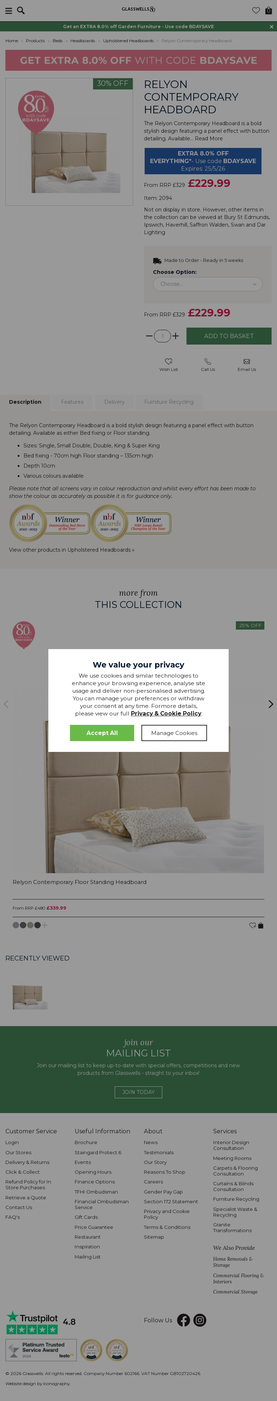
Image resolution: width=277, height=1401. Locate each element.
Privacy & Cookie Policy (166, 713)
